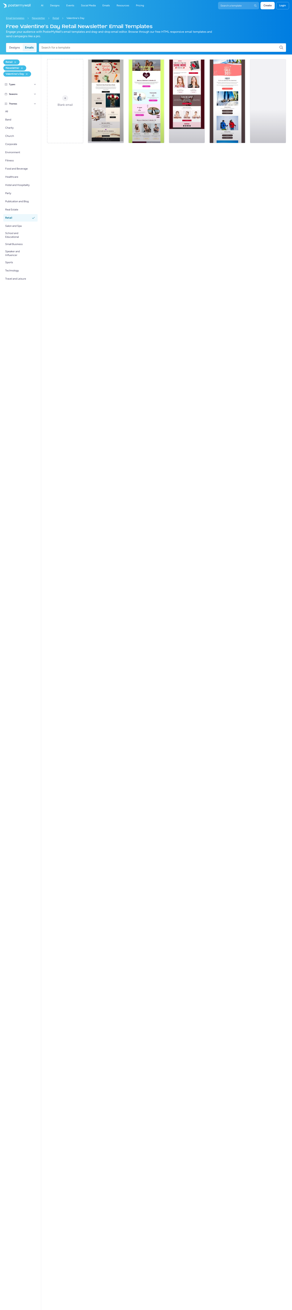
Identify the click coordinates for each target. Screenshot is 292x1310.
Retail (56, 18)
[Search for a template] (160, 47)
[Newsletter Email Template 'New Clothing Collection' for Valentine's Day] (146, 101)
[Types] (35, 84)
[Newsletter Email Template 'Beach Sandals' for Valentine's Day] (268, 101)
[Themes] (35, 103)
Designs (14, 47)
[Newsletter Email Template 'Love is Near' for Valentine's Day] (187, 101)
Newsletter (38, 18)
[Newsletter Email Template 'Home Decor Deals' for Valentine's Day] (106, 101)
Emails (29, 47)
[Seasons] (35, 94)
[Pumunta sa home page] (15, 5)
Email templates (15, 18)
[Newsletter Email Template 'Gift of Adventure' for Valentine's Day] (227, 101)
